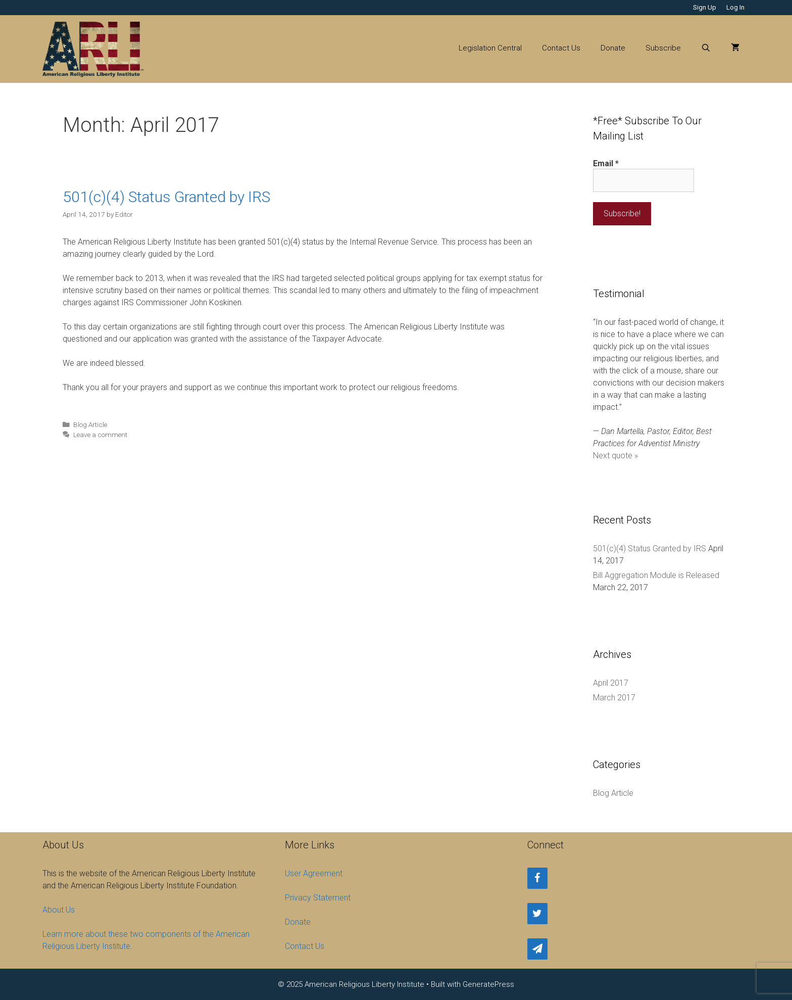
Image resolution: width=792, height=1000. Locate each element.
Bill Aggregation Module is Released (656, 575)
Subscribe (663, 48)
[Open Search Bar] (706, 48)
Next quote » (615, 455)
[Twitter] (537, 913)
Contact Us (561, 48)
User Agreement (313, 873)
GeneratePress (488, 984)
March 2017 (614, 697)
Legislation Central (490, 48)
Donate (613, 48)
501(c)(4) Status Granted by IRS (166, 197)
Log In (735, 7)
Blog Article (90, 424)
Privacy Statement (318, 897)
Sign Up (704, 7)
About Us (58, 910)
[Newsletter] (537, 949)
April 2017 (610, 683)
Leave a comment (100, 435)
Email (606, 163)
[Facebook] (537, 878)
